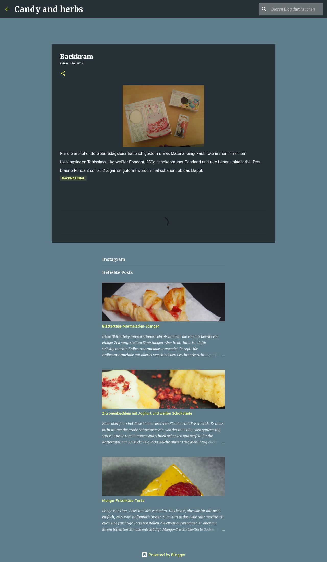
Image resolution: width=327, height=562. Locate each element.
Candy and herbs (48, 9)
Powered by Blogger (163, 555)
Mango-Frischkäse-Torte (123, 501)
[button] (63, 73)
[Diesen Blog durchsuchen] (296, 9)
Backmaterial (73, 178)
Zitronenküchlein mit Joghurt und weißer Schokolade (147, 413)
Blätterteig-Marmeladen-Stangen (131, 326)
